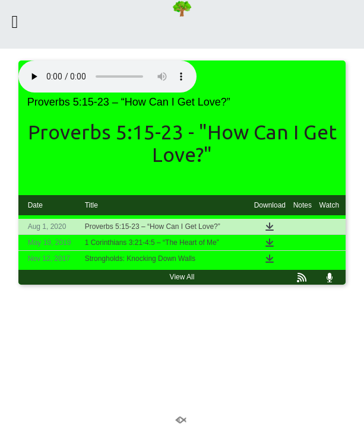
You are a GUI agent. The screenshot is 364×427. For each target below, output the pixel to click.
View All (182, 277)
